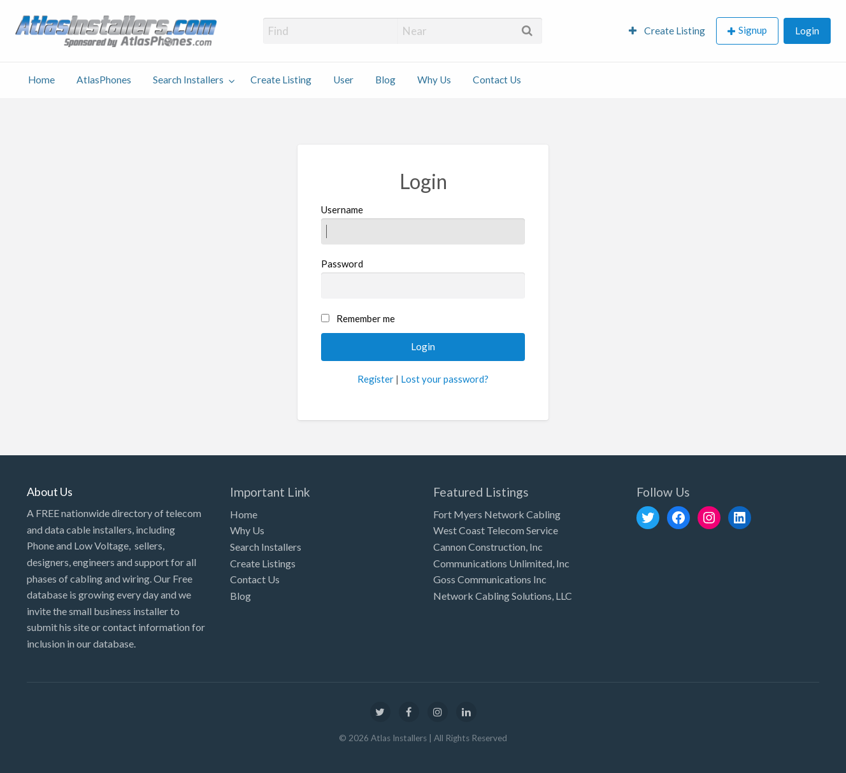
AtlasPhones (103, 79)
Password (423, 278)
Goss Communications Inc (490, 579)
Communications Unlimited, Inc (501, 563)
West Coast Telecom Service (495, 530)
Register (375, 379)
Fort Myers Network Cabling (497, 514)
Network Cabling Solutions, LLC (502, 596)
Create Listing (667, 30)
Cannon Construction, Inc (488, 547)
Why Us (434, 79)
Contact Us (497, 79)
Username (423, 224)
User (343, 79)
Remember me (365, 318)
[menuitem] (667, 31)
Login (807, 30)
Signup (752, 30)
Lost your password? (445, 379)
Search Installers (188, 79)
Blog (385, 79)
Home (41, 79)
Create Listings (263, 563)
